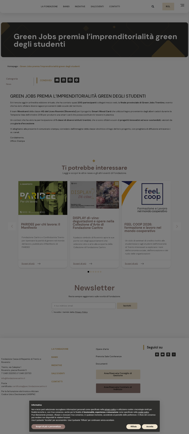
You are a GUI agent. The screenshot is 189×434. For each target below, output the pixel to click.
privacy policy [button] (110, 409)
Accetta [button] (149, 426)
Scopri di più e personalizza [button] (48, 426)
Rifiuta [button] (134, 426)
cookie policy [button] (143, 412)
